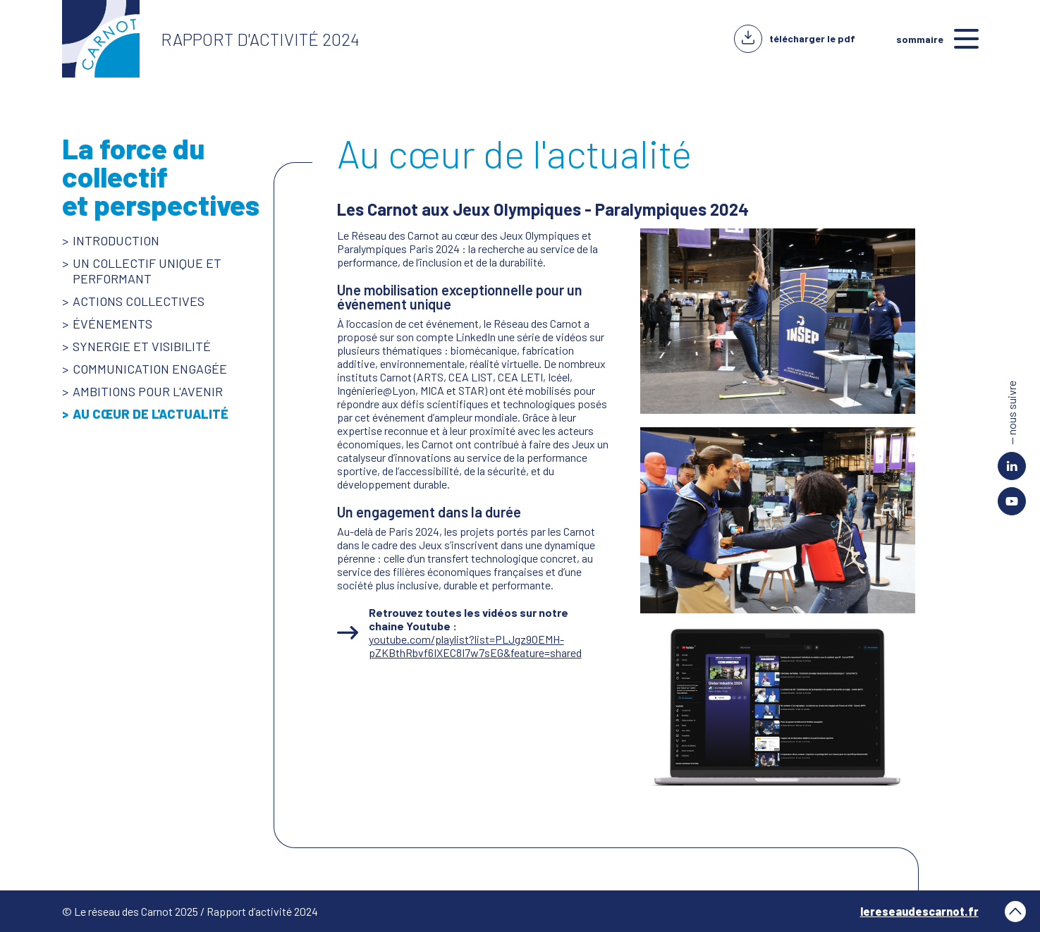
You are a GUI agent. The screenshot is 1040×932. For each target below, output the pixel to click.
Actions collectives (138, 301)
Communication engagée (150, 368)
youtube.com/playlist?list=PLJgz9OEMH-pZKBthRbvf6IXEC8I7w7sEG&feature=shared (475, 645)
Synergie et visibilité (142, 346)
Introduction (116, 240)
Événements (112, 323)
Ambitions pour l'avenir (148, 391)
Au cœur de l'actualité (150, 414)
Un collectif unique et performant (147, 270)
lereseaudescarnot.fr (919, 911)
